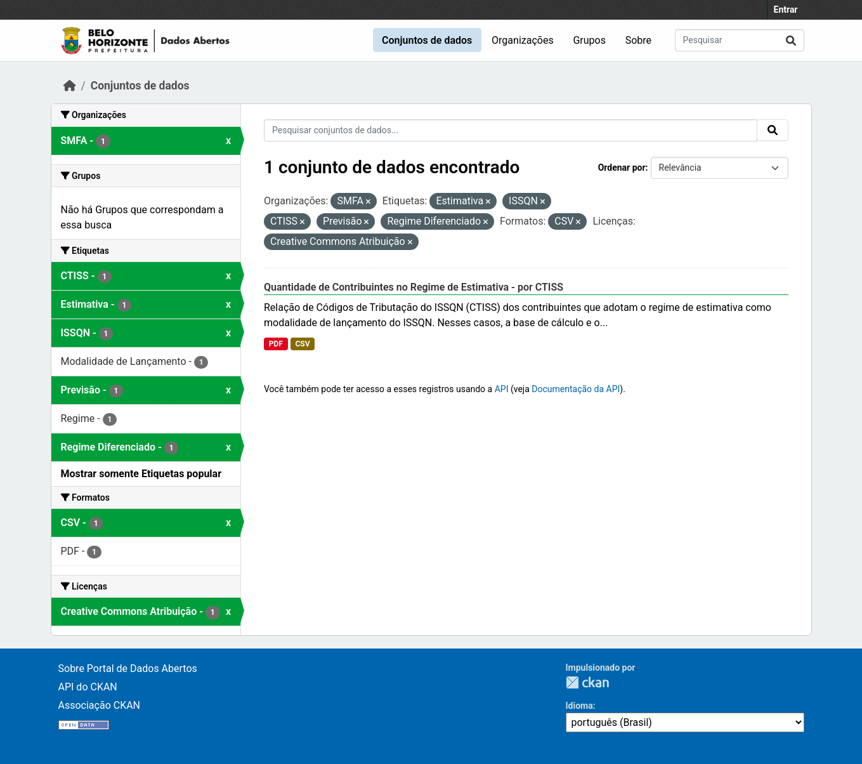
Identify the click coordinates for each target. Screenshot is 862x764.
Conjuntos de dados (427, 40)
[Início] (69, 85)
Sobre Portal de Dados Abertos (127, 668)
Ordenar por (622, 167)
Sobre (638, 40)
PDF (276, 343)
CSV (302, 343)
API (502, 389)
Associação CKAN (99, 705)
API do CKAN (87, 687)
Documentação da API (576, 389)
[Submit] (791, 40)
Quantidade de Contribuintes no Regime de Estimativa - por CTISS (413, 287)
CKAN (587, 682)
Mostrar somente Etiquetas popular (141, 474)
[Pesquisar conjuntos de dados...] (739, 40)
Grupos (589, 40)
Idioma (579, 706)
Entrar (786, 9)
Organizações (523, 40)
